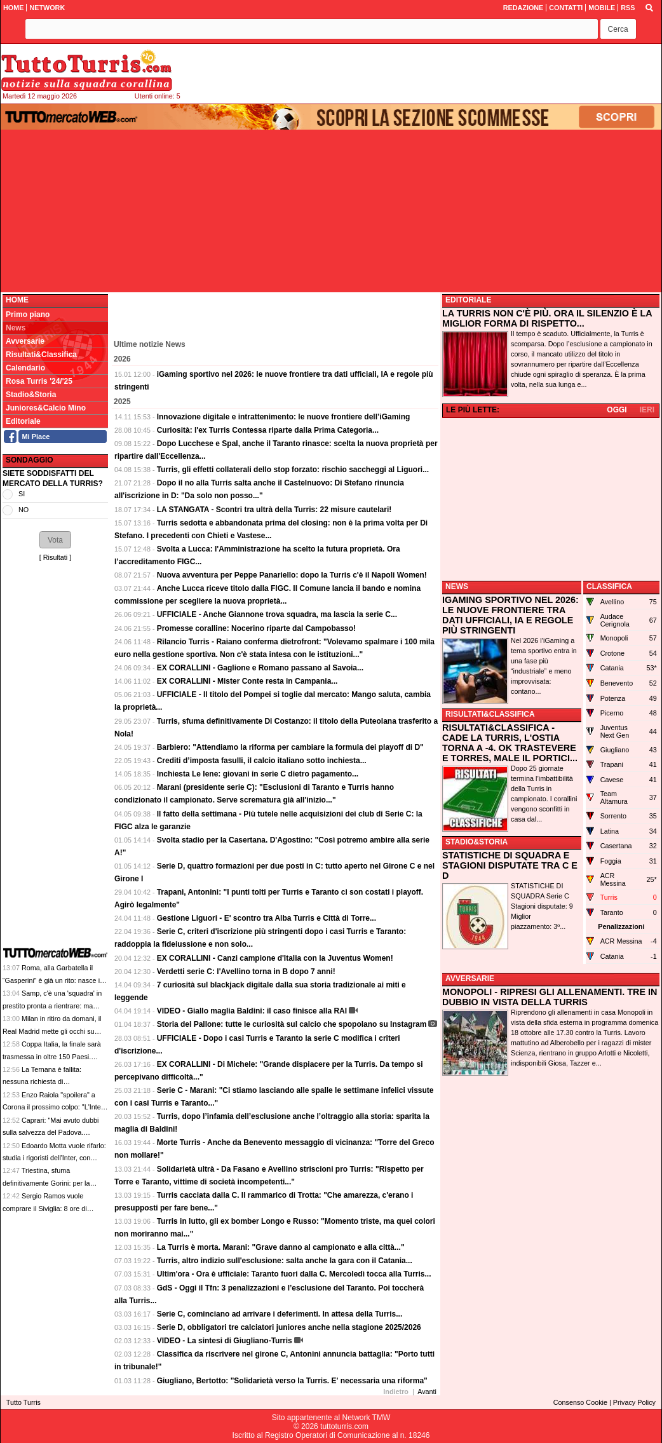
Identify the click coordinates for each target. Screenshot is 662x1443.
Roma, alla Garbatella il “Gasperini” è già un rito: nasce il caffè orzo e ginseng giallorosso (52, 980)
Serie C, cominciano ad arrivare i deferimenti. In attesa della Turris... (280, 1314)
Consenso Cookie (580, 1402)
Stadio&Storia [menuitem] (31, 394)
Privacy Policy (634, 1402)
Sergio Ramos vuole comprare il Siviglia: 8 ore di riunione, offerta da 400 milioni (48, 1208)
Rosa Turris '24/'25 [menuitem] (39, 381)
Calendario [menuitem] (25, 367)
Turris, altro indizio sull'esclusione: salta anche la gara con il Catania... (284, 1260)
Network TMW (366, 1417)
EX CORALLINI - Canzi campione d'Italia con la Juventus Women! (275, 958)
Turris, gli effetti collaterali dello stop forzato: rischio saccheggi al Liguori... (293, 469)
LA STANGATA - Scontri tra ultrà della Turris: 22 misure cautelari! (274, 509)
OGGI (616, 409)
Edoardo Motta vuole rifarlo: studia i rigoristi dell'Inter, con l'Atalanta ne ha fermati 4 (54, 1158)
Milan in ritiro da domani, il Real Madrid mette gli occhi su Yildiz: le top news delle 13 (52, 1031)
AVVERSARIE (469, 978)
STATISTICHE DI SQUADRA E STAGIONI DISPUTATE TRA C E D (510, 865)
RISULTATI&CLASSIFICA (490, 714)
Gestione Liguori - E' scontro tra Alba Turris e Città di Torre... (266, 918)
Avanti (426, 1391)
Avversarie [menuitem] (25, 341)
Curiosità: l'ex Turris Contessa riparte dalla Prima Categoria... (268, 430)
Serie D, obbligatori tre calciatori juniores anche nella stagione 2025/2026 (289, 1327)
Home (17, 299)
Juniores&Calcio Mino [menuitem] (46, 407)
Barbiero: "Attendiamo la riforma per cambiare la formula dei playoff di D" (290, 747)
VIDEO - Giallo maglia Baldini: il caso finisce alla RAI (252, 1010)
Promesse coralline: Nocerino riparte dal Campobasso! (256, 628)
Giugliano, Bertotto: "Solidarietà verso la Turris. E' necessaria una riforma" (292, 1380)
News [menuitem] (15, 327)
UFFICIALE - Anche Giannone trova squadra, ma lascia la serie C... (277, 614)
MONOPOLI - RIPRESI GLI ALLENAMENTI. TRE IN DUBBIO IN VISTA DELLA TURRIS (549, 997)
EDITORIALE (468, 299)
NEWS (456, 586)
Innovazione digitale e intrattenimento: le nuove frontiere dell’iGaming (283, 416)
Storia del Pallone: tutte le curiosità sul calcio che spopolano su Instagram (292, 1024)
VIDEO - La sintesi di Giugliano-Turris (224, 1340)
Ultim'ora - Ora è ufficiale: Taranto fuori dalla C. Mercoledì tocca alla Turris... (294, 1274)
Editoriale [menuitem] (23, 421)
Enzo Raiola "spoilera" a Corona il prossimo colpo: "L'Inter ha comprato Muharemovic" (53, 1107)
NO (23, 509)
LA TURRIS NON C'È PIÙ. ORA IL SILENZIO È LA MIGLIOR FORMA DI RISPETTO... (547, 318)
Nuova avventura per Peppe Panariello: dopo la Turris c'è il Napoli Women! (292, 575)
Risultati (55, 557)
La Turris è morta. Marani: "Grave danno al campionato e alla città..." (281, 1247)
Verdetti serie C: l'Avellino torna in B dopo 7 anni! (246, 971)
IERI (647, 409)
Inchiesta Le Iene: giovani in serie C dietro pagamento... (257, 773)
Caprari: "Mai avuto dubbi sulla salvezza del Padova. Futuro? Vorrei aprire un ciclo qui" (53, 1132)
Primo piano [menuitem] (28, 314)
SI (21, 494)
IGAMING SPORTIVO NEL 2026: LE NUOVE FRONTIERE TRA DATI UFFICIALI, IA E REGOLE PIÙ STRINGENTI (510, 615)
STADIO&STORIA (476, 841)
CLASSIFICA (609, 586)
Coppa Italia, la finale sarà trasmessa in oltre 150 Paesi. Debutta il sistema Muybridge (52, 1056)
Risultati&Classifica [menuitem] (41, 354)
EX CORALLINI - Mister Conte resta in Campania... (247, 681)
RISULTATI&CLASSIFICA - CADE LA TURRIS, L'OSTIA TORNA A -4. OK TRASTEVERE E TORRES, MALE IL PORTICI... (510, 742)
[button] (618, 28)
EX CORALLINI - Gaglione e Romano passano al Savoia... (260, 667)
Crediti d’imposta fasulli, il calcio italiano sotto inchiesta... (262, 760)
